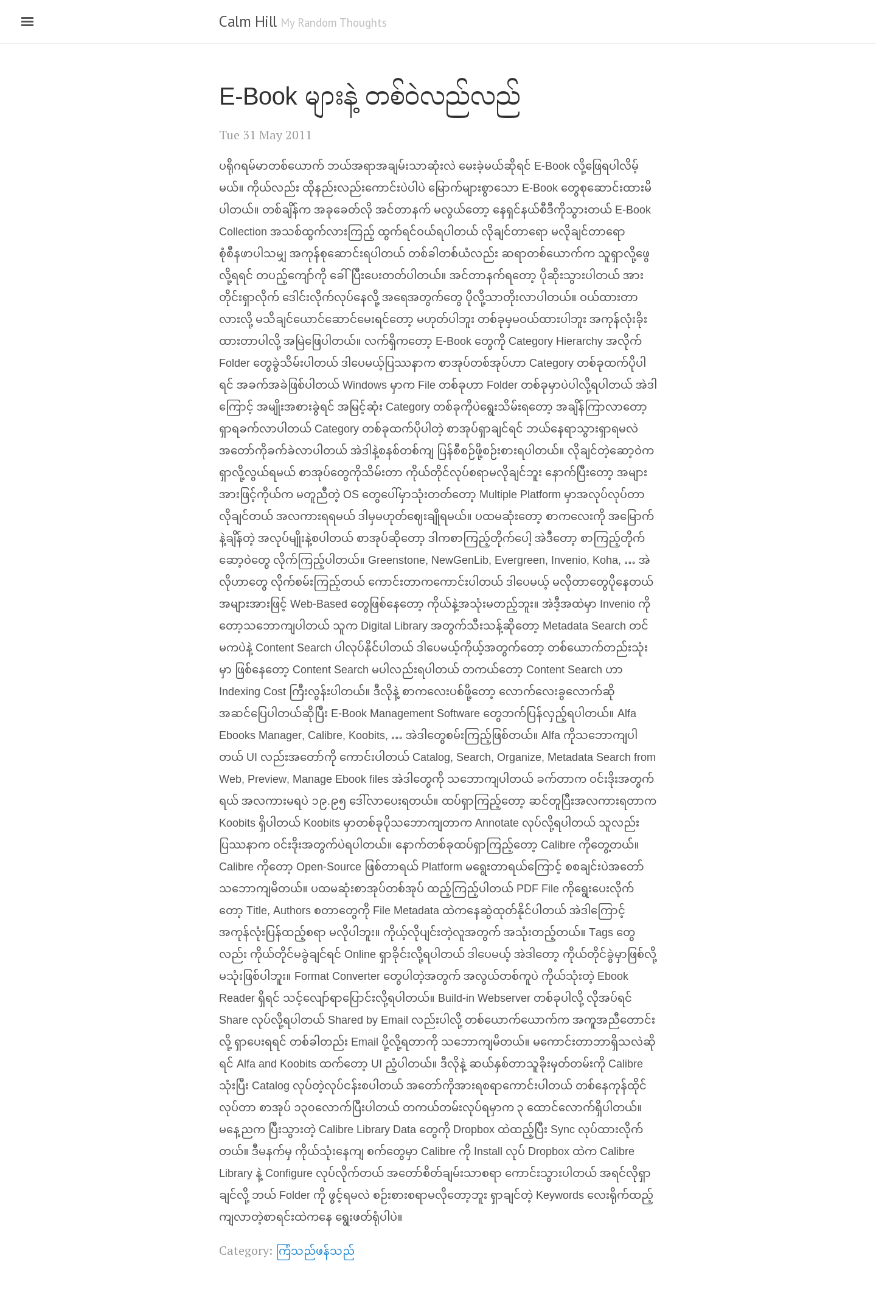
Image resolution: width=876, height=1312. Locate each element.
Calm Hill (248, 21)
